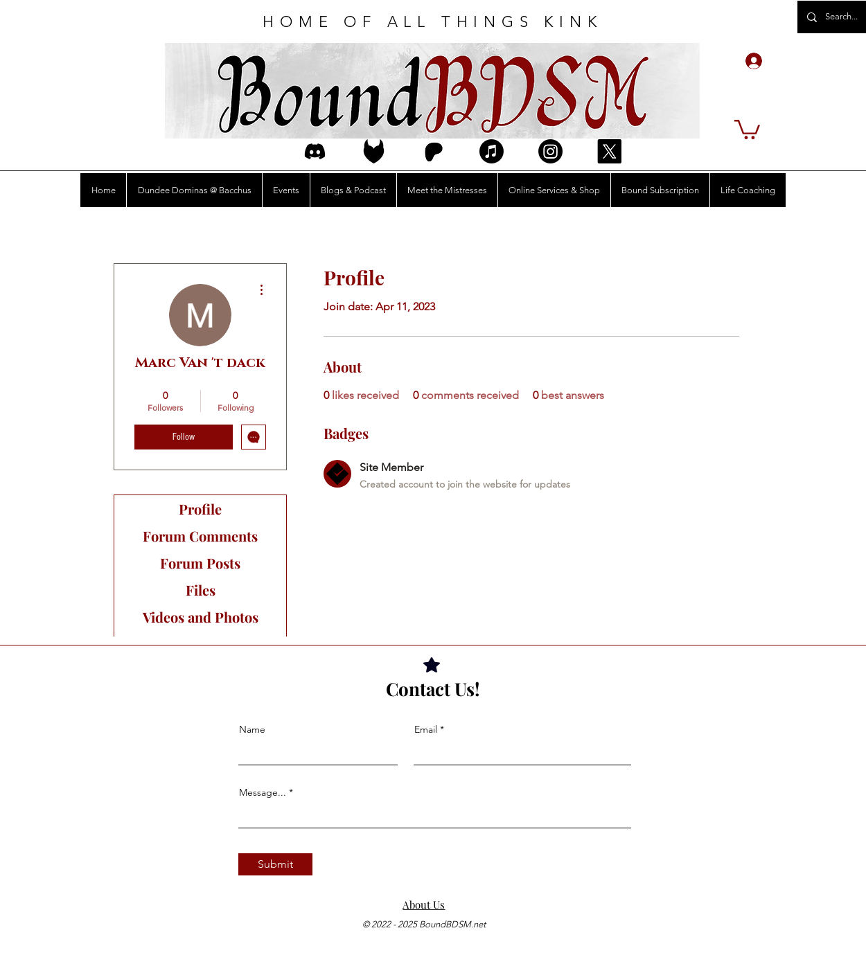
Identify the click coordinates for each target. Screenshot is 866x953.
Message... (262, 792)
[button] (747, 128)
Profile (200, 508)
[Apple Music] (491, 151)
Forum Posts (200, 562)
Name (252, 729)
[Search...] (842, 17)
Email (425, 729)
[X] (609, 151)
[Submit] (275, 864)
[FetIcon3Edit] (374, 151)
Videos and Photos (200, 616)
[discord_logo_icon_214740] (315, 151)
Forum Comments (200, 535)
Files (200, 589)
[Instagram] (550, 151)
